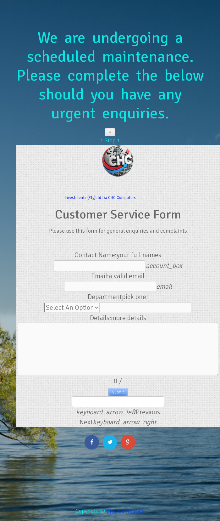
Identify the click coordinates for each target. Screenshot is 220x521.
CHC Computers (125, 510)
